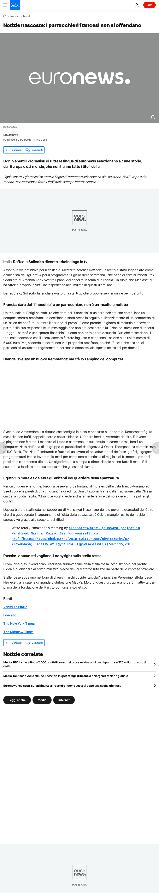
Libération (11, 613)
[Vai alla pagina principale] (15, 5)
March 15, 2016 (120, 543)
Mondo (27, 16)
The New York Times (19, 622)
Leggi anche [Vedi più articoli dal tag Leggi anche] (17, 698)
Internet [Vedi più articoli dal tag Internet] (64, 698)
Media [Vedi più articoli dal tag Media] (42, 698)
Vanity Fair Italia (15, 605)
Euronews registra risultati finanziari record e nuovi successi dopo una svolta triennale (62, 684)
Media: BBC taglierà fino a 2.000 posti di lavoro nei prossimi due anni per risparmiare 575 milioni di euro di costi (74, 662)
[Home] (4, 16)
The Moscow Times (18, 630)
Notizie (14, 16)
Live (149, 5)
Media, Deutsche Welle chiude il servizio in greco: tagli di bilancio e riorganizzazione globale (65, 674)
